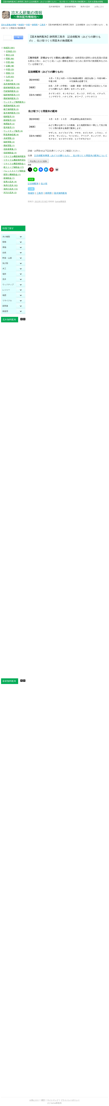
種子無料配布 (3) (11, 109)
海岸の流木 (85, 6)
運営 (43, 1100)
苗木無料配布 (60, 193)
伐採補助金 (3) (10, 153)
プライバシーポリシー (70, 1100)
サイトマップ (52, 1100)
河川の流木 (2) (10, 192)
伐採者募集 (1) (10, 149)
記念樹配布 (33, 183)
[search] (7, 37)
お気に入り (99, 6)
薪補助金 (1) (9, 178)
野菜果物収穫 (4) (11, 134)
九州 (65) (10, 77)
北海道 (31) (11, 51)
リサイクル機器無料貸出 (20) (16, 160)
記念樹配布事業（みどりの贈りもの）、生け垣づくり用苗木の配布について (70, 155)
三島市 (40, 193)
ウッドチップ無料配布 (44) (15, 102)
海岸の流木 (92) (10, 185)
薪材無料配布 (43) (11, 87)
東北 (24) (10, 55)
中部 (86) (10, 62)
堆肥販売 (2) (9, 124)
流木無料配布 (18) (11, 84)
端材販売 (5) (9, 116)
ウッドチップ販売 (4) (13, 131)
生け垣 (44, 183)
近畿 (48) (10, 66)
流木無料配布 (54, 6)
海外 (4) (9, 80)
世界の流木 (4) (10, 182)
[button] (24, 319)
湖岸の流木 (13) (10, 189)
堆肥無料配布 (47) (11, 105)
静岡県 (48, 193)
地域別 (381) (9, 48)
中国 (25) (10, 69)
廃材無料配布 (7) (11, 98)
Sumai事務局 (60, 201)
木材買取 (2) (9, 138)
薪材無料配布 (70, 6)
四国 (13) (10, 73)
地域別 (31, 193)
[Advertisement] (94, 15)
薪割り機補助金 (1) (12, 174)
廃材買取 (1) (9, 145)
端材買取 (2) (9, 142)
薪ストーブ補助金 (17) (13, 167)
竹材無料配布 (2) (11, 91)
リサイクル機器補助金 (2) (15, 163)
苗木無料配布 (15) (11, 113)
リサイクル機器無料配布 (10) (16, 156)
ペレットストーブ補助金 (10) (16, 171)
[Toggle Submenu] (20, 236)
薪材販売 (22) (9, 120)
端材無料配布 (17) (11, 95)
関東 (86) (10, 58)
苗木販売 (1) (9, 127)
